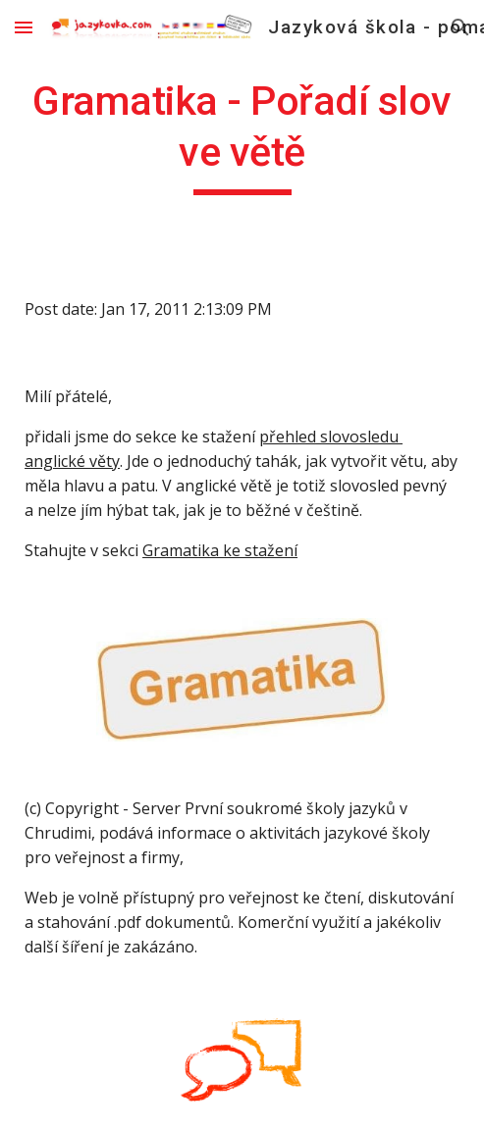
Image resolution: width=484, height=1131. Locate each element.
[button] (23, 27)
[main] (242, 135)
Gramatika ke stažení (219, 550)
